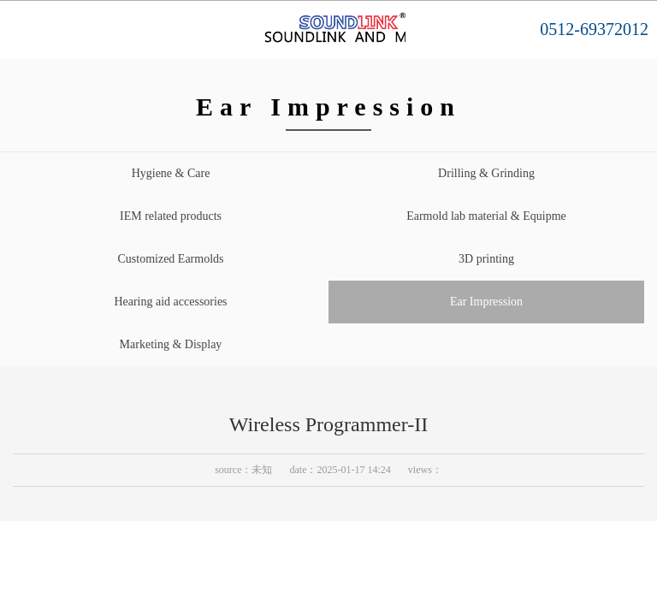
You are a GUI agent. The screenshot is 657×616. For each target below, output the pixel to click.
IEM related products (171, 216)
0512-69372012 (594, 29)
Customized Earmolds (170, 258)
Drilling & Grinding (486, 173)
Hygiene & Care (171, 173)
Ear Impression (486, 301)
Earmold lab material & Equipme (486, 216)
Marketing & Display (171, 344)
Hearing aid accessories (170, 301)
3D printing (486, 258)
